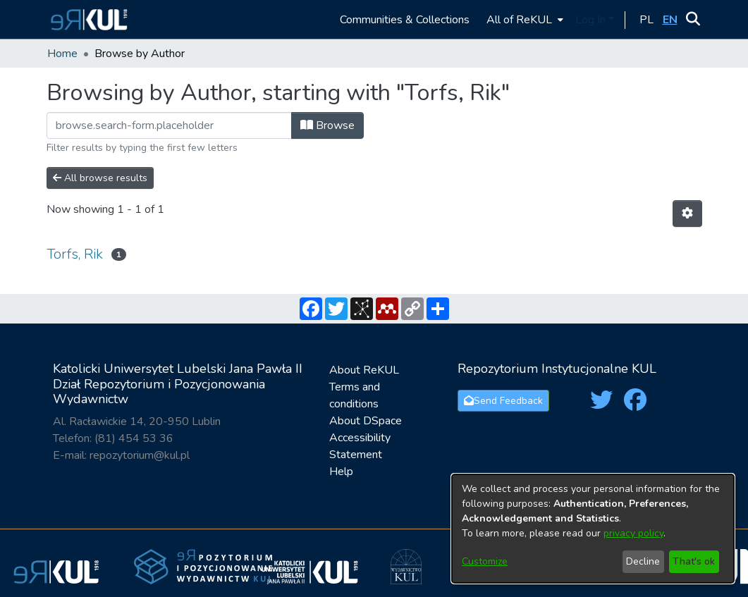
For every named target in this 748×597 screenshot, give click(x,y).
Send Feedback (503, 400)
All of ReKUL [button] (519, 19)
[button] (87, 19)
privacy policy (633, 533)
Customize (485, 561)
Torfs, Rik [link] (75, 254)
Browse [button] (327, 125)
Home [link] (62, 53)
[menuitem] (523, 19)
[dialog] (593, 528)
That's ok (694, 561)
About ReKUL (364, 370)
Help (341, 471)
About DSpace (365, 421)
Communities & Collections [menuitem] (405, 19)
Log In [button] (591, 19)
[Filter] (169, 125)
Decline (643, 561)
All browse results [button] (100, 178)
